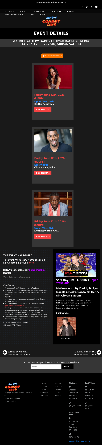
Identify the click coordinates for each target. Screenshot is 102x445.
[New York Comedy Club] (51, 21)
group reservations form (14, 306)
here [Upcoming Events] (31, 262)
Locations (56, 11)
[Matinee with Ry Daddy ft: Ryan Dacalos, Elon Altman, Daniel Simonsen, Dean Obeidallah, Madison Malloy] (87, 352)
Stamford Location (14, 15)
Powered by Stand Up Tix (79, 441)
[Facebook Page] (82, 7)
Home (44, 384)
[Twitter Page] (87, 7)
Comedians (38, 11)
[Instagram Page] (91, 7)
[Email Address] (46, 366)
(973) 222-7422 (74, 437)
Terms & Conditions (12, 398)
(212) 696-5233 (61, 2)
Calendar (9, 11)
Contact (71, 11)
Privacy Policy (10, 401)
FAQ (32, 15)
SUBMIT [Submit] (68, 366)
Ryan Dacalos (66, 339)
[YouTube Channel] (96, 7)
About (23, 11)
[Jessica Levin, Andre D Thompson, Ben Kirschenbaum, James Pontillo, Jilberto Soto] (16, 352)
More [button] (43, 15)
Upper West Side (37, 270)
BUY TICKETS (43, 110)
